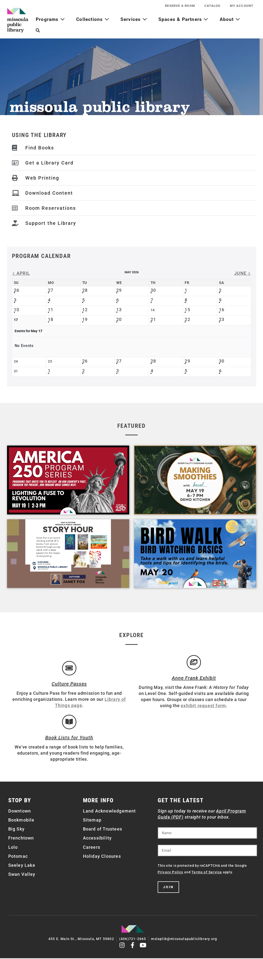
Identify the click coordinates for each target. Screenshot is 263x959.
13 (119, 309)
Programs (50, 19)
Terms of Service (206, 873)
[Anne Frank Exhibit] (193, 662)
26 (16, 290)
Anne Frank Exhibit (194, 678)
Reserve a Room (179, 6)
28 (85, 290)
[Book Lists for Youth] (69, 722)
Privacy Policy (170, 873)
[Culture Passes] (69, 668)
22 (187, 319)
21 (153, 319)
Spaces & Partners (183, 19)
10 (16, 309)
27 (50, 290)
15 (187, 309)
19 (85, 319)
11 (50, 309)
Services (133, 19)
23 (221, 319)
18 (50, 319)
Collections (92, 19)
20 (119, 319)
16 (221, 309)
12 (85, 309)
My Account (241, 6)
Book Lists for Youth (69, 738)
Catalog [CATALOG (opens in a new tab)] (212, 6)
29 (119, 290)
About (230, 19)
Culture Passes (69, 684)
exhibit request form (203, 706)
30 (153, 290)
